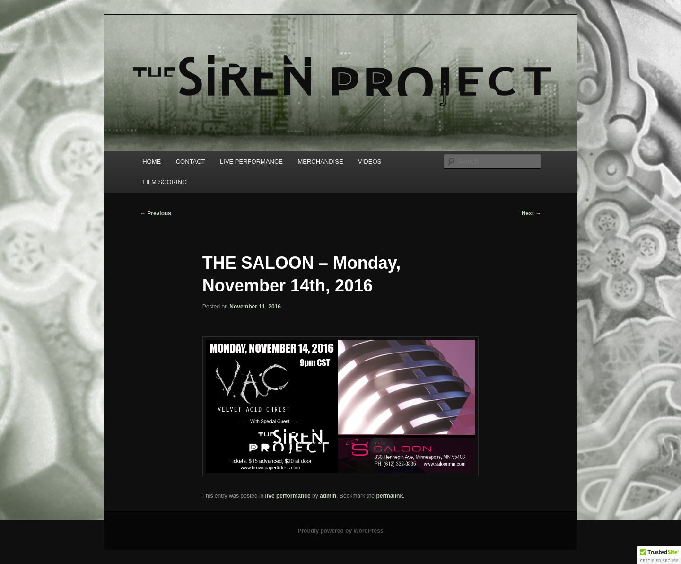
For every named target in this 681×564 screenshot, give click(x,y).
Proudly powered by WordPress (340, 531)
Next (531, 213)
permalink (389, 496)
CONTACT (190, 161)
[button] (659, 555)
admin (328, 496)
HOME (151, 161)
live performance (288, 496)
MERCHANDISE (320, 161)
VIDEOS (369, 161)
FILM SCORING (164, 181)
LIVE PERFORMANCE (251, 161)
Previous (155, 213)
